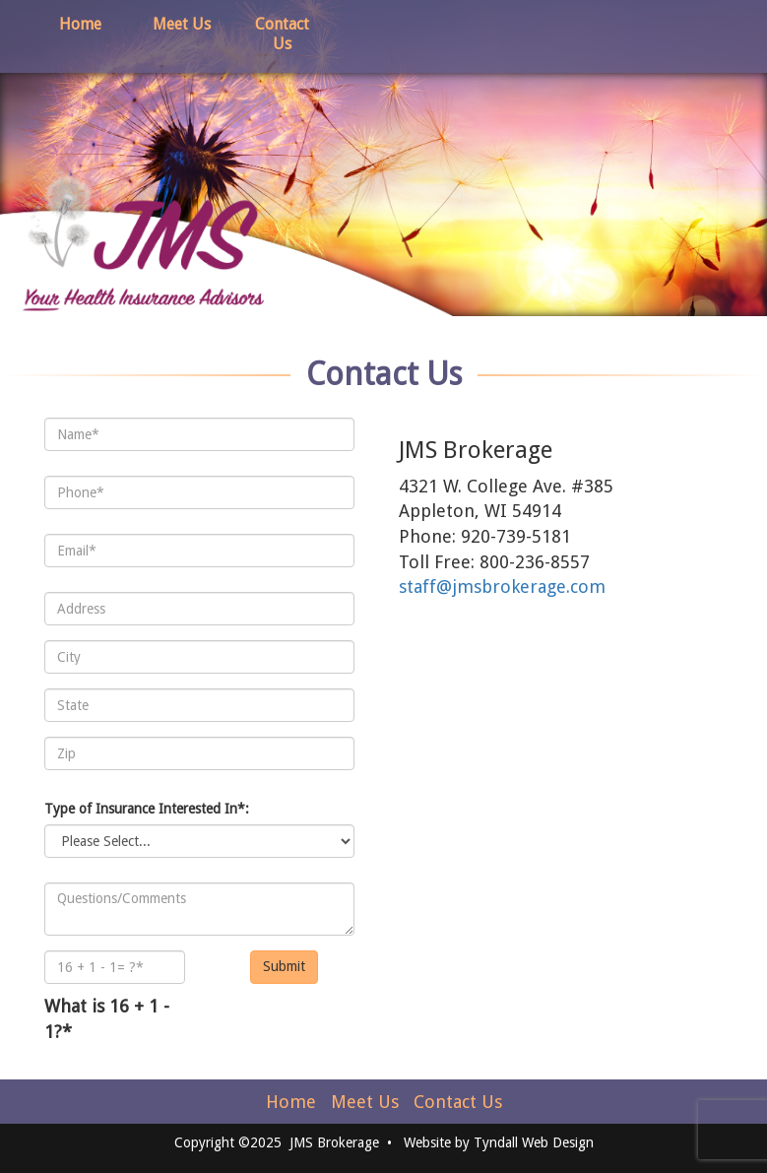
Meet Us (182, 24)
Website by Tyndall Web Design (499, 1142)
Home (80, 24)
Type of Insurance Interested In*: (146, 808)
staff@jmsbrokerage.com (502, 586)
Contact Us (282, 34)
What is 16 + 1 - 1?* (106, 1019)
